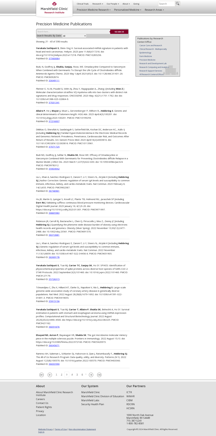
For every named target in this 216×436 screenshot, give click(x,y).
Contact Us (42, 403)
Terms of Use (61, 429)
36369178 (54, 257)
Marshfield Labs (90, 400)
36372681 (54, 234)
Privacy (40, 411)
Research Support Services (151, 71)
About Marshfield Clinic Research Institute (54, 394)
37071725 (54, 146)
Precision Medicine (147, 60)
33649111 (54, 80)
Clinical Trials (83, 3)
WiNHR (130, 396)
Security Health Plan (92, 404)
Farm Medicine (146, 56)
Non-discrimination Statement (82, 429)
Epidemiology (145, 52)
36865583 (54, 212)
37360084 (54, 58)
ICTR (129, 392)
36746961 (54, 190)
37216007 (54, 121)
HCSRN (130, 408)
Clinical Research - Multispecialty (153, 49)
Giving (136, 3)
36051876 (54, 326)
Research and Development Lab (153, 63)
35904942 (54, 168)
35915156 (54, 301)
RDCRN (130, 404)
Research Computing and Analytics (154, 67)
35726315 (54, 279)
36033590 (54, 363)
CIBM (129, 400)
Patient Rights (44, 407)
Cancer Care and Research (151, 45)
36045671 (54, 345)
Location (41, 415)
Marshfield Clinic (90, 392)
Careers (40, 399)
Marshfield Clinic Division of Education (102, 396)
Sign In (41, 432)
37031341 (54, 102)
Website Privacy (45, 429)
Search (119, 32)
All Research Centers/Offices (152, 74)
